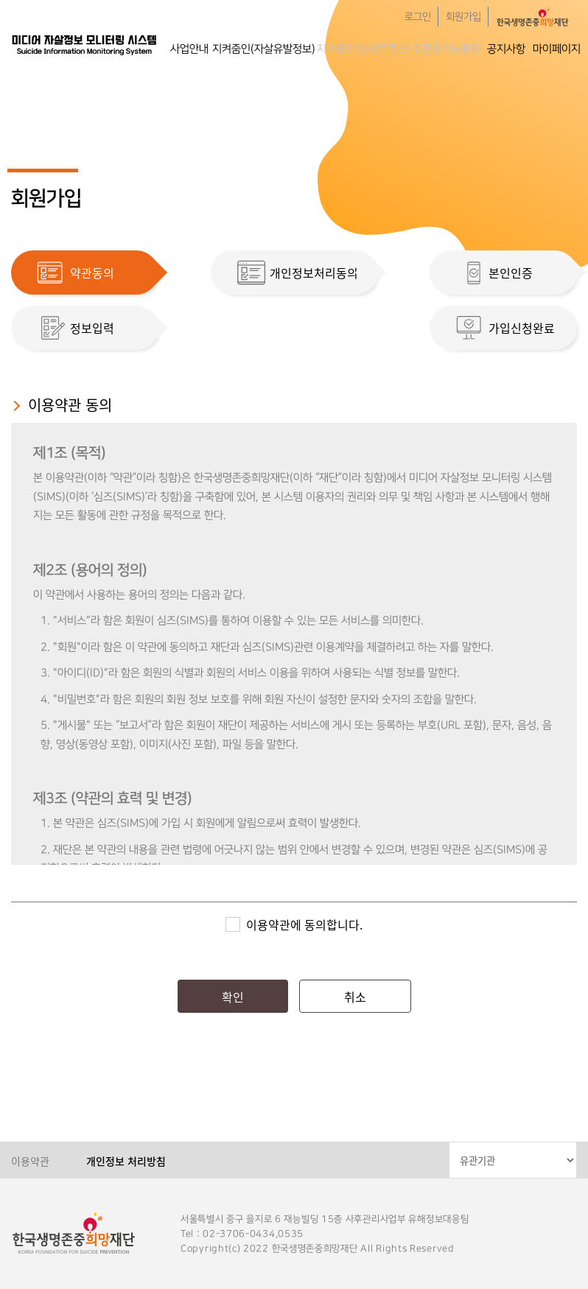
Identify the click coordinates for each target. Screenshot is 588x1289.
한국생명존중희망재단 (84, 44)
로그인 (418, 17)
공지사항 (506, 49)
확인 (233, 996)
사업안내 (189, 49)
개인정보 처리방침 (126, 1160)
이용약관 (30, 1160)
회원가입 (463, 17)
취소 (355, 996)
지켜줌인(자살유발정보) (263, 49)
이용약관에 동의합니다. (304, 924)
